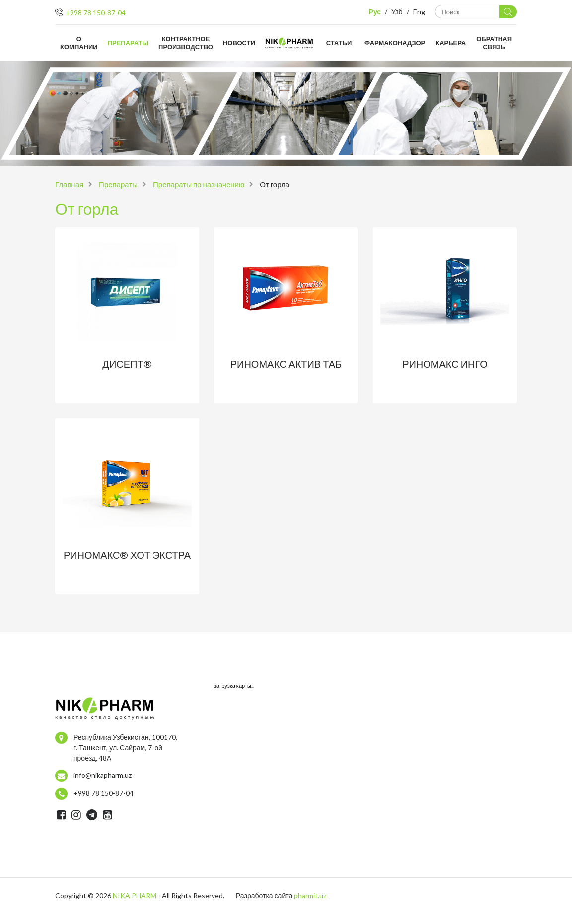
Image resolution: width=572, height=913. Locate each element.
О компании (79, 43)
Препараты (128, 43)
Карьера (450, 43)
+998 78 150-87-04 (96, 12)
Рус (375, 11)
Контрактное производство (185, 43)
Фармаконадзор (394, 43)
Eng (419, 11)
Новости (239, 43)
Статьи (339, 43)
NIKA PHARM (134, 895)
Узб (396, 11)
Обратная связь (494, 43)
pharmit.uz (310, 895)
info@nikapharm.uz (102, 775)
